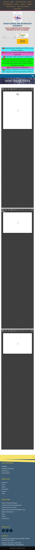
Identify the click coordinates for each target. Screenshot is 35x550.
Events (3, 484)
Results (29, 2)
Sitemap (16, 4)
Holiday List (4, 482)
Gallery (12, 2)
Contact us (23, 4)
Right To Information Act (8, 512)
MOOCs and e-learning (23, 6)
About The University (21, 2)
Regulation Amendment (8, 468)
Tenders (4, 516)
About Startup (17, 8)
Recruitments (5, 489)
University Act (5, 471)
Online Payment (22, 41)
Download (6, 2)
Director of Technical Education (9, 503)
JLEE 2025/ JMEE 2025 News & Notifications (17, 57)
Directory (4, 491)
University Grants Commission (9, 507)
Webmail (29, 4)
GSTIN (3, 493)
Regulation (4, 466)
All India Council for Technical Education (11, 505)
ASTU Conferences (11, 6)
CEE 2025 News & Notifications (17, 67)
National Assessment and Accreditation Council (13, 509)
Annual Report (5, 518)
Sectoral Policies (6, 473)
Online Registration (8, 4)
